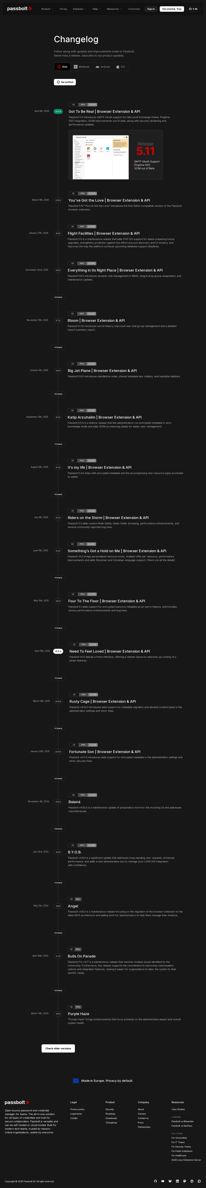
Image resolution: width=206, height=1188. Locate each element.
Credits (73, 1118)
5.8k (193, 9)
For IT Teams (178, 1142)
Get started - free (171, 9)
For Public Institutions (182, 1151)
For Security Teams (181, 1146)
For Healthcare (179, 1155)
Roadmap (110, 1113)
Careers (142, 1113)
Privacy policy (77, 1109)
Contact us (143, 1118)
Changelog (111, 1122)
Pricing (63, 8)
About (141, 1109)
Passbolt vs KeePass (182, 1125)
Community (134, 8)
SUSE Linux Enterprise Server (186, 1160)
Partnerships (144, 1127)
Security (110, 1109)
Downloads (111, 1118)
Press (141, 1122)
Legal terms (76, 1113)
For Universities (179, 1138)
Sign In (151, 9)
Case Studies (178, 1109)
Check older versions (58, 1048)
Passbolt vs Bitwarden (183, 1121)
